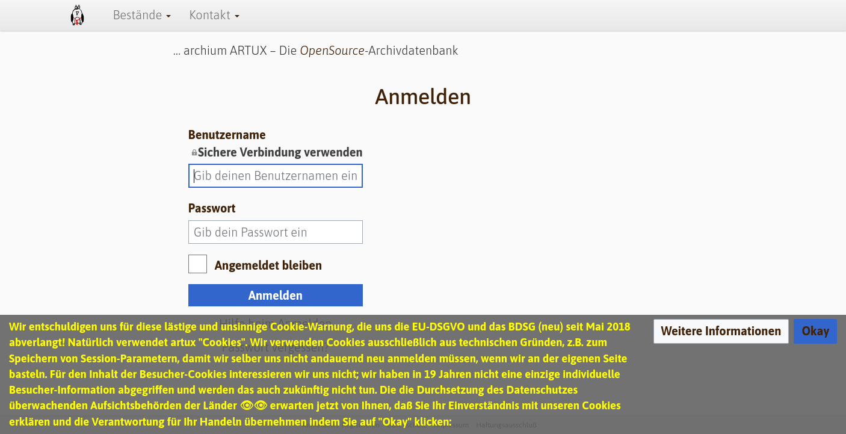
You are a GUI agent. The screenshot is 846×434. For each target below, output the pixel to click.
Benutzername (275, 144)
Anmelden (276, 295)
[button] (721, 331)
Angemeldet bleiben (268, 265)
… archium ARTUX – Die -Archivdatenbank (316, 50)
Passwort (212, 208)
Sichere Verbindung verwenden (280, 152)
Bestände (142, 15)
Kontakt (214, 15)
